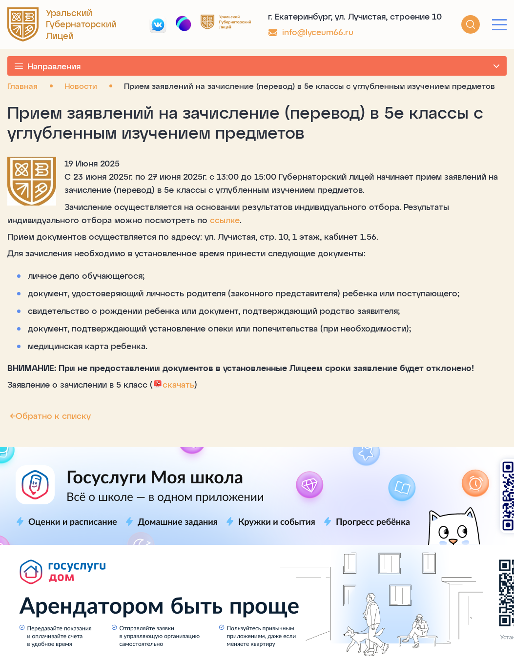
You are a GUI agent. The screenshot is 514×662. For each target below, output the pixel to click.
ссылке (225, 220)
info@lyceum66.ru (317, 32)
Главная (22, 85)
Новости (80, 85)
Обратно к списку (49, 415)
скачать (173, 384)
